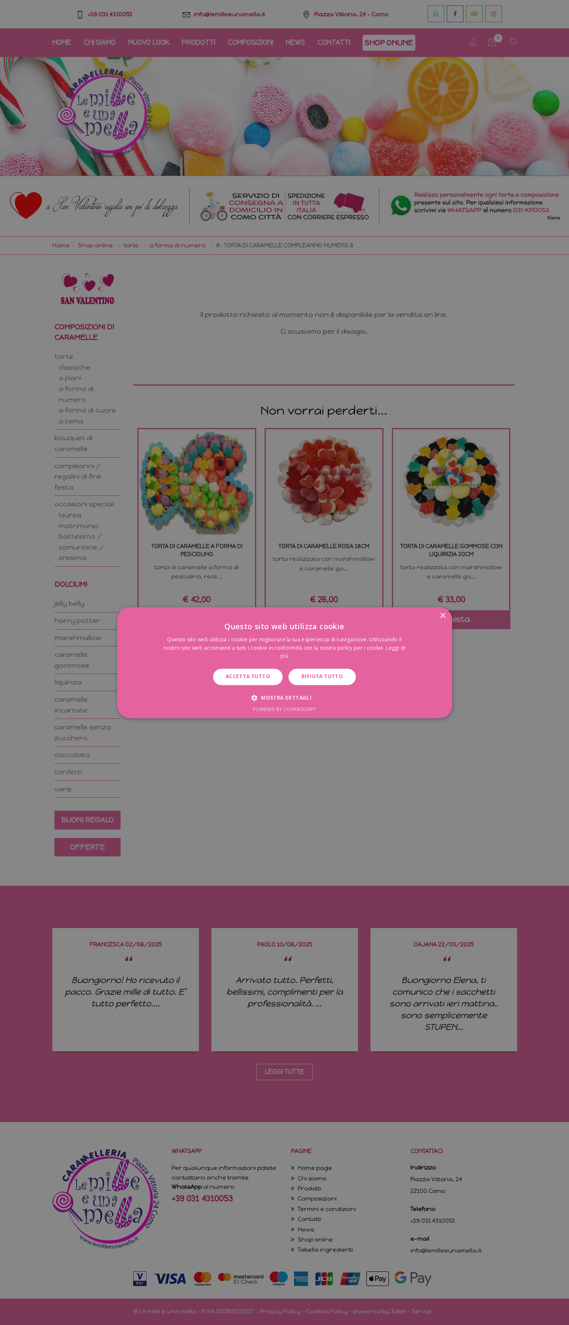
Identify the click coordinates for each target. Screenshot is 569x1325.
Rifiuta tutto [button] (322, 676)
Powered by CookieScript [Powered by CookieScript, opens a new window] (284, 709)
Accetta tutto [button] (248, 676)
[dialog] (284, 662)
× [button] (443, 616)
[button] (284, 697)
